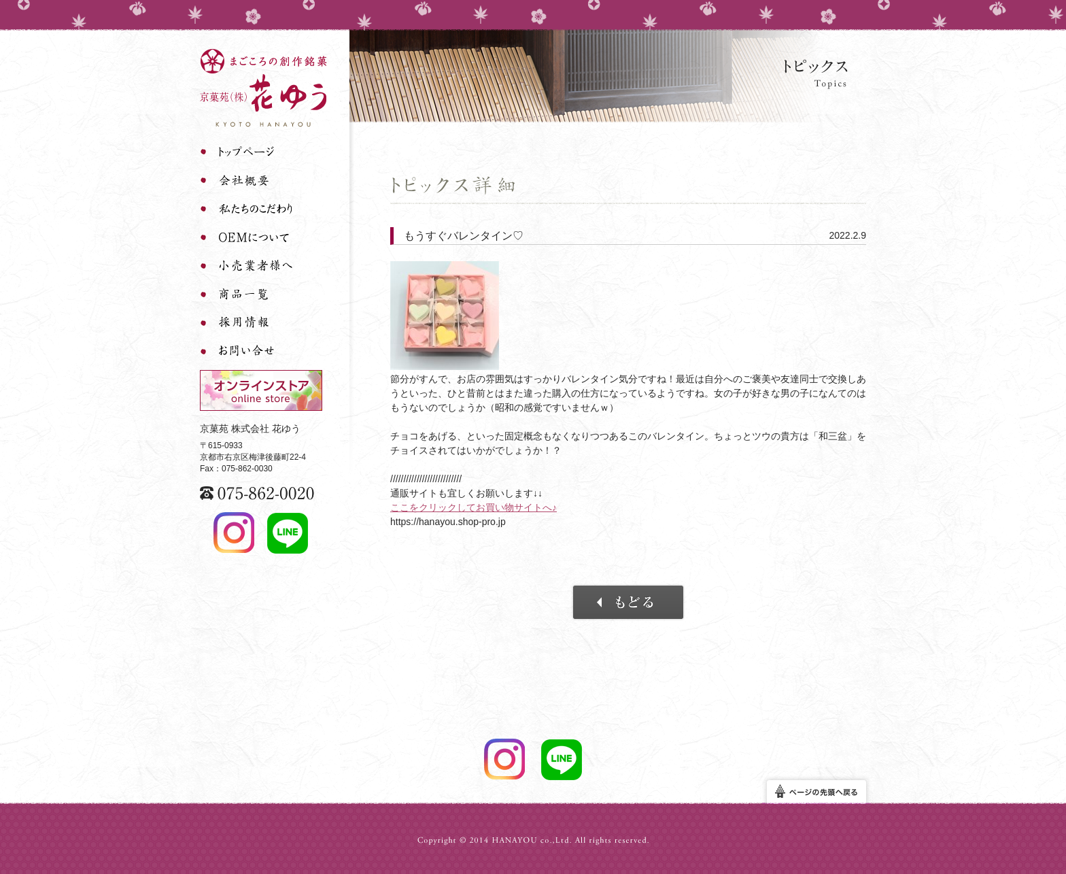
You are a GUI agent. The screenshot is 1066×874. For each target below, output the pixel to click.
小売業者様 (246, 266)
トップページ (246, 151)
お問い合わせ (246, 351)
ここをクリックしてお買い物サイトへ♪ (473, 507)
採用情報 (246, 323)
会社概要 (246, 180)
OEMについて (246, 237)
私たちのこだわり (246, 209)
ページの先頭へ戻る (816, 792)
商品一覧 (246, 294)
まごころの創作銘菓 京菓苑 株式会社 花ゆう (263, 88)
